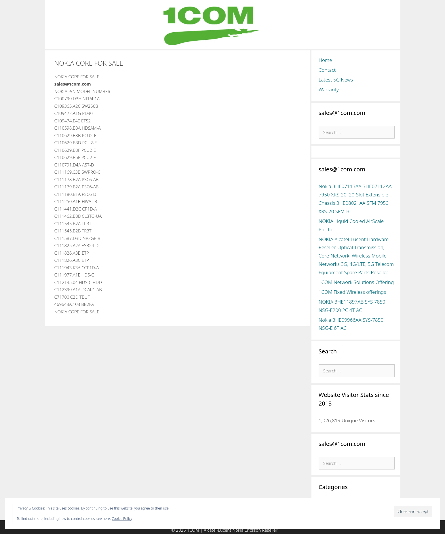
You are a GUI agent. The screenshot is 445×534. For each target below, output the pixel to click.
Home (325, 60)
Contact (327, 70)
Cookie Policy (122, 518)
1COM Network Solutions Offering (356, 282)
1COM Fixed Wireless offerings (352, 292)
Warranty (329, 89)
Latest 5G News (336, 79)
